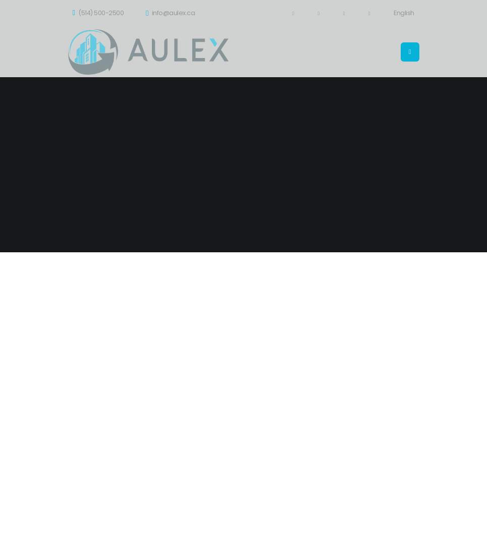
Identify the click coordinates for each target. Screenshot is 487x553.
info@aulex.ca (170, 13)
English (404, 13)
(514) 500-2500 (98, 13)
